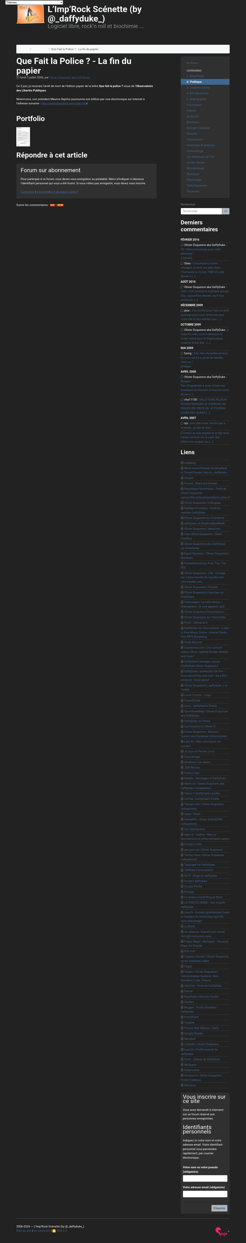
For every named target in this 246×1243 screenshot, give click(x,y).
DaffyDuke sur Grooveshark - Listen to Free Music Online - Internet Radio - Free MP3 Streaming (205, 632)
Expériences (194, 139)
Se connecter (41, 1230)
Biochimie (193, 122)
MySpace (190, 1064)
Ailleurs (191, 110)
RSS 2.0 (59, 1230)
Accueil (24, 49)
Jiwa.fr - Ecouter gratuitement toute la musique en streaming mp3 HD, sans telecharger (205, 917)
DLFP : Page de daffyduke (200, 875)
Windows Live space (197, 762)
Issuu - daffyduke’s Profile (200, 706)
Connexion (27, 192)
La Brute (189, 926)
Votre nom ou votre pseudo (200, 1169)
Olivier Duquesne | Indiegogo (202, 503)
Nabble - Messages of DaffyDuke (205, 778)
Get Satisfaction (194, 829)
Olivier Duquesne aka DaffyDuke (69, 77)
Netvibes (190, 1039)
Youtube (189, 1022)
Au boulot (193, 116)
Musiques (193, 174)
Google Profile (193, 886)
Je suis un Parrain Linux (199, 751)
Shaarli (188, 478)
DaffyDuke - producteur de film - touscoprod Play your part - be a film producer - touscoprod (204, 676)
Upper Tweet (192, 814)
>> (225, 211)
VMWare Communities (198, 870)
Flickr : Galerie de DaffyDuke (202, 1059)
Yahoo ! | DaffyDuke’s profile (202, 793)
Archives (192, 63)
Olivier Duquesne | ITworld (201, 587)
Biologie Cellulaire (198, 128)
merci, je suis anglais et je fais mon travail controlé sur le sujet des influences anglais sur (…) (205, 437)
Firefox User (192, 773)
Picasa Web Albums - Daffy (201, 1028)
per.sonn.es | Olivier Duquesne (203, 849)
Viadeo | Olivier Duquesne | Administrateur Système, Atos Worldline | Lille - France (200, 976)
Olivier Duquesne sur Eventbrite (204, 518)
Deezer (188, 991)
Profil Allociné (193, 642)
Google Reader (193, 1033)
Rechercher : (189, 204)
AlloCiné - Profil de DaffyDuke (203, 985)
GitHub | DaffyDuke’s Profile (201, 799)
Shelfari (189, 1002)
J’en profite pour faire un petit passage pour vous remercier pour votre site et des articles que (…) (205, 315)
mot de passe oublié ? (64, 192)
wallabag (190, 463)
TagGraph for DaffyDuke (199, 864)
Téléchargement (197, 185)
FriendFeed (191, 1017)
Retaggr (189, 892)
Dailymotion (192, 1070)
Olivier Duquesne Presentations (204, 612)
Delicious (190, 1085)
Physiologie (194, 180)
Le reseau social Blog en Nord (203, 897)
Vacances (193, 191)
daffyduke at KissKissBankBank (204, 523)
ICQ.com (189, 951)
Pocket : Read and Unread (200, 483)
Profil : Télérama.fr (196, 622)
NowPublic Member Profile (201, 996)
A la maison (194, 105)
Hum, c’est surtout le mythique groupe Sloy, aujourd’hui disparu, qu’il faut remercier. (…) (205, 296)
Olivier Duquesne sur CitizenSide (205, 617)
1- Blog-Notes (195, 76)
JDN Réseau (192, 767)
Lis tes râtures (196, 162)
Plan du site (23, 1230)
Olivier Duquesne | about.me (202, 528)
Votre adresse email (204, 1187)
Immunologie (195, 151)
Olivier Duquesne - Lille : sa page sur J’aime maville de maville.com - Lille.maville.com (203, 577)
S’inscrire (42, 192)
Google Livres (193, 844)
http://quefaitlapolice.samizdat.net (63, 103)
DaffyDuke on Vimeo (197, 721)
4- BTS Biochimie (197, 93)
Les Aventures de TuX (200, 156)
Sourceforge (192, 756)
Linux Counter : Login (197, 695)
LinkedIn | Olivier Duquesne (201, 1044)
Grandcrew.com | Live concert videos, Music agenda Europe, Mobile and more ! (204, 652)
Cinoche (192, 133)
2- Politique (40, 49)
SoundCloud (192, 700)
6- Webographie (197, 99)
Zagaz (188, 966)
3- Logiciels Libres (198, 87)
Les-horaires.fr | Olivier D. (200, 726)
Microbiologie (195, 168)
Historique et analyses (201, 145)
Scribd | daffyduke (195, 881)
